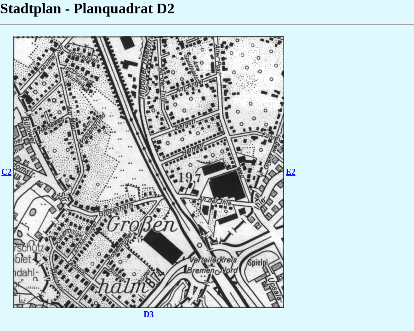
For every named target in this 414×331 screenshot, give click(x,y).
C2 (6, 172)
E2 (290, 172)
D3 (149, 314)
